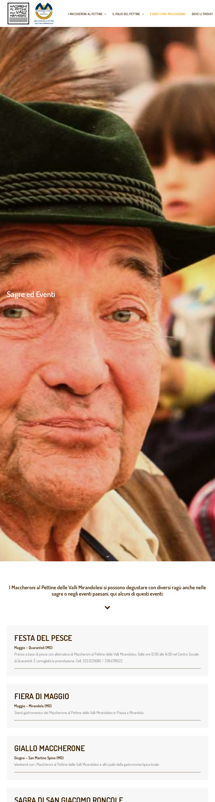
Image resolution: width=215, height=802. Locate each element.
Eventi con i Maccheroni (167, 14)
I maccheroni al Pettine (87, 14)
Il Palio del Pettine (128, 14)
